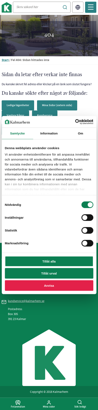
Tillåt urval (49, 273)
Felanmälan (17, 404)
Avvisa (49, 285)
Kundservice (44, 115)
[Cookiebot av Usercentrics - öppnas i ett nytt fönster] (75, 122)
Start (5, 60)
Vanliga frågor (15, 115)
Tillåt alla (49, 261)
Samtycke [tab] (17, 133)
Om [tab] (80, 133)
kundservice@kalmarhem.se (26, 301)
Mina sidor (49, 404)
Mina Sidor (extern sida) (57, 105)
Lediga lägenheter (18, 105)
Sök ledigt (80, 404)
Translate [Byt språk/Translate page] (77, 7)
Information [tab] (49, 133)
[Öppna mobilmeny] (90, 7)
